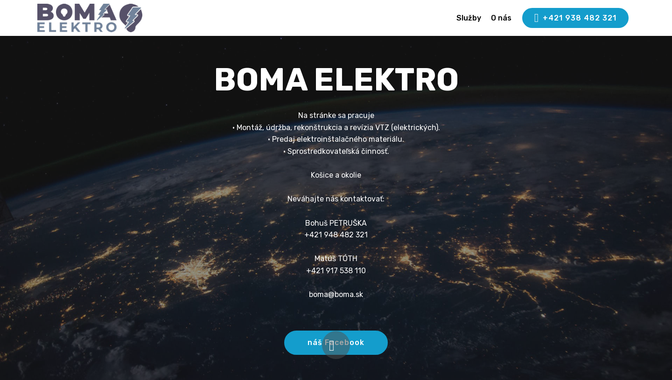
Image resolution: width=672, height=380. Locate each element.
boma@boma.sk (336, 294)
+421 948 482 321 (336, 234)
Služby (468, 18)
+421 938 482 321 (575, 18)
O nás (501, 18)
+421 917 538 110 (336, 270)
